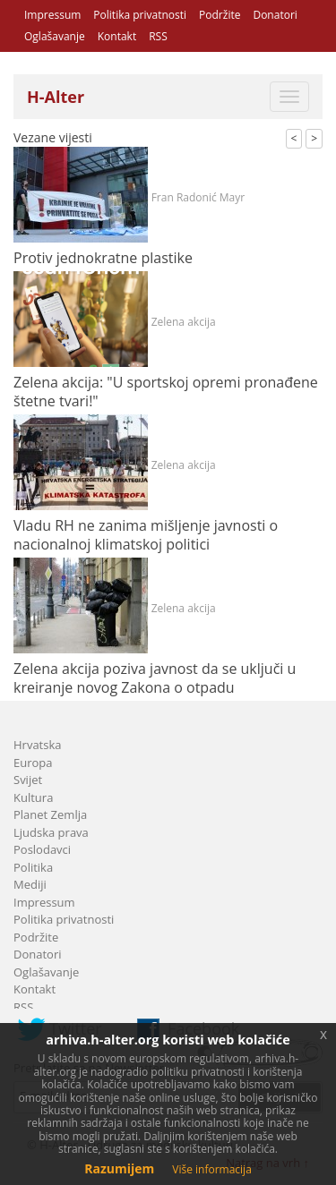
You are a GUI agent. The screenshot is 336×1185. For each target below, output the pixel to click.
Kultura (33, 797)
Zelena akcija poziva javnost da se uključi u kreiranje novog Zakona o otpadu (154, 678)
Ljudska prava (51, 832)
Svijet (27, 780)
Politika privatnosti (139, 14)
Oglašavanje (54, 36)
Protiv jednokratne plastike (103, 258)
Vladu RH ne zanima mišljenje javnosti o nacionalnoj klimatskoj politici (145, 535)
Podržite (219, 14)
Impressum (52, 14)
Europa (33, 762)
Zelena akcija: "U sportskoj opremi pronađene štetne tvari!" (165, 391)
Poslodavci (42, 849)
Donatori (275, 14)
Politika (33, 867)
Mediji (30, 884)
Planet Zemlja (50, 814)
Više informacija (212, 1169)
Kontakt (117, 36)
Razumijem (119, 1168)
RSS (158, 36)
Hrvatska (37, 745)
